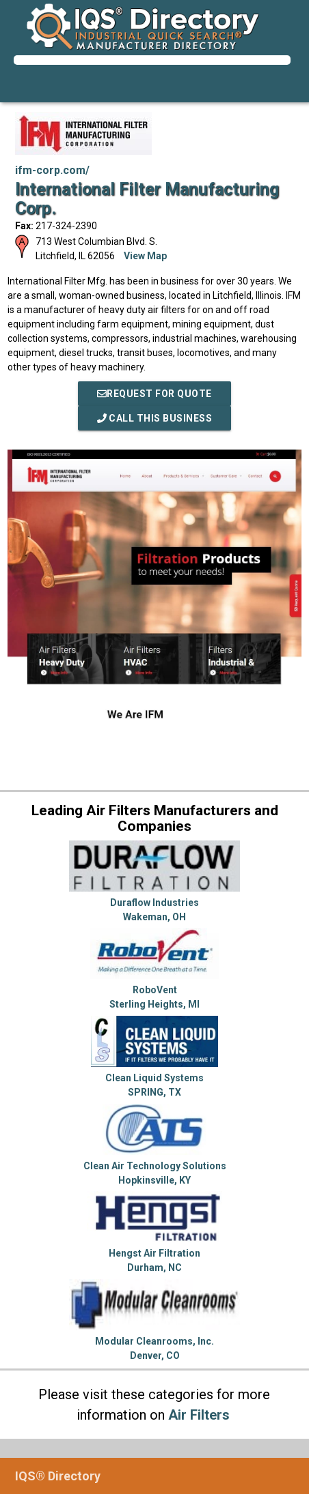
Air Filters (199, 1415)
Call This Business (155, 418)
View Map (145, 255)
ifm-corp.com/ (52, 170)
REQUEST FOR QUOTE (154, 393)
